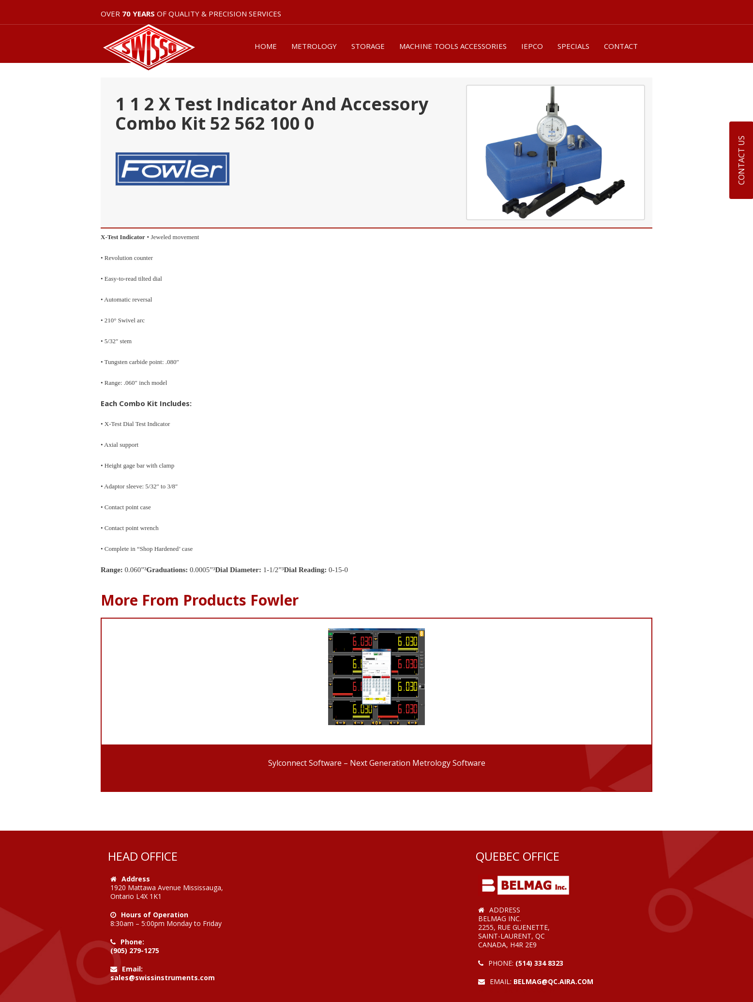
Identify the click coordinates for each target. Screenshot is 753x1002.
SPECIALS (573, 46)
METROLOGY (314, 46)
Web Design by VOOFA (516, 990)
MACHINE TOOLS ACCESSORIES (453, 46)
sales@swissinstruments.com (162, 977)
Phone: (132, 941)
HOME (266, 46)
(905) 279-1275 (134, 950)
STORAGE (368, 46)
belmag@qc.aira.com (553, 981)
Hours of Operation (154, 914)
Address (135, 878)
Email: (132, 968)
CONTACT (621, 46)
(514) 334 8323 (539, 963)
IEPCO (532, 46)
